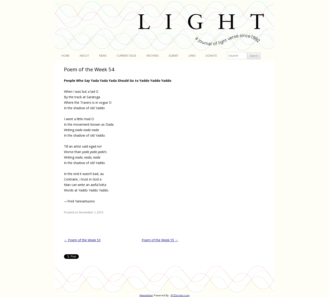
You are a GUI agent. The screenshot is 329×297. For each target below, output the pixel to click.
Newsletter (146, 295)
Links (192, 56)
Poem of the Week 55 (160, 240)
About (84, 56)
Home (65, 56)
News (102, 56)
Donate (211, 56)
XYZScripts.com (180, 295)
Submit (173, 56)
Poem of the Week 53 (82, 240)
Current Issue (126, 56)
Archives (152, 56)
